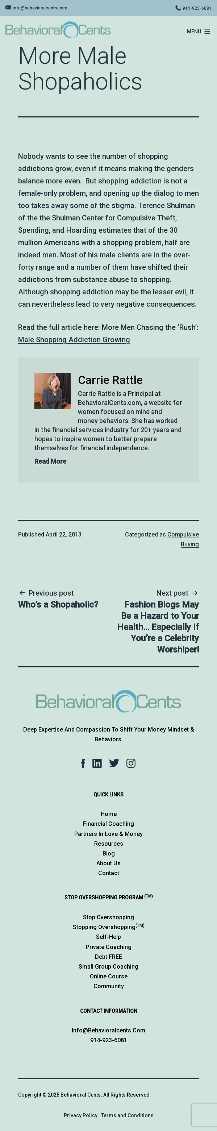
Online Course (109, 976)
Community (108, 986)
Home (109, 814)
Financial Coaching (108, 823)
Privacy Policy (80, 1115)
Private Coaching (109, 947)
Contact (108, 873)
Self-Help (108, 936)
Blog (109, 853)
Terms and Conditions (127, 1115)
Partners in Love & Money (108, 833)
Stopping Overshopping (109, 927)
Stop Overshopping (108, 917)
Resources (108, 843)
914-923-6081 (197, 8)
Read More (50, 461)
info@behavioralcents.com (40, 8)
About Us (108, 863)
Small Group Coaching (108, 966)
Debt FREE (108, 956)
